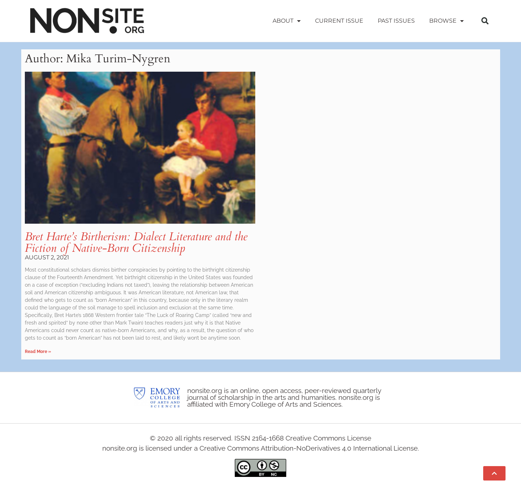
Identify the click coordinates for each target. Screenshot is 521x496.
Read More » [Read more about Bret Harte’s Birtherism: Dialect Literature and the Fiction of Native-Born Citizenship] (38, 351)
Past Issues (396, 20)
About (287, 20)
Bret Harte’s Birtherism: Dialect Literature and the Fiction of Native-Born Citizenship (136, 242)
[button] (485, 21)
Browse (446, 20)
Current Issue (339, 20)
